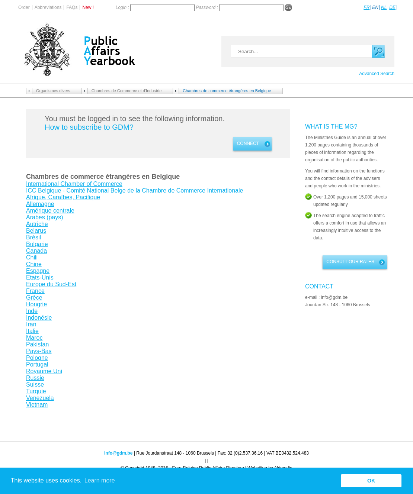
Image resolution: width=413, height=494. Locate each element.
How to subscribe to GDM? (89, 127)
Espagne (37, 271)
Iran (31, 324)
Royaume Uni (44, 371)
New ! (88, 7)
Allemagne (40, 204)
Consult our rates (350, 261)
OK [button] (371, 481)
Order (24, 7)
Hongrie (36, 304)
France (35, 291)
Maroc (34, 338)
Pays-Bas (38, 351)
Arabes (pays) (44, 217)
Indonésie (39, 317)
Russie (35, 378)
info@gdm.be (118, 453)
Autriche (37, 224)
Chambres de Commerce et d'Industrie (127, 90)
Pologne (37, 358)
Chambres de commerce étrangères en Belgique (227, 90)
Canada (36, 251)
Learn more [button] (99, 480)
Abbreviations (48, 7)
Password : (207, 7)
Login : (123, 7)
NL (384, 7)
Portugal (37, 364)
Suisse (35, 384)
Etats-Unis (40, 277)
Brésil (33, 237)
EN (375, 7)
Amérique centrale (50, 210)
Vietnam (37, 404)
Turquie (36, 391)
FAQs (71, 7)
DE (392, 7)
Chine (34, 264)
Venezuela (40, 398)
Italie (32, 331)
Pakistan (37, 344)
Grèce (34, 297)
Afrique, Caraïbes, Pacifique (63, 197)
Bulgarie (37, 244)
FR (366, 7)
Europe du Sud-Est (51, 284)
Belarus (36, 230)
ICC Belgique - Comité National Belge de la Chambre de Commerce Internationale (134, 190)
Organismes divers (53, 90)
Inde (32, 311)
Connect (248, 143)
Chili (32, 257)
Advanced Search (376, 73)
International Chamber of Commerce (74, 184)
